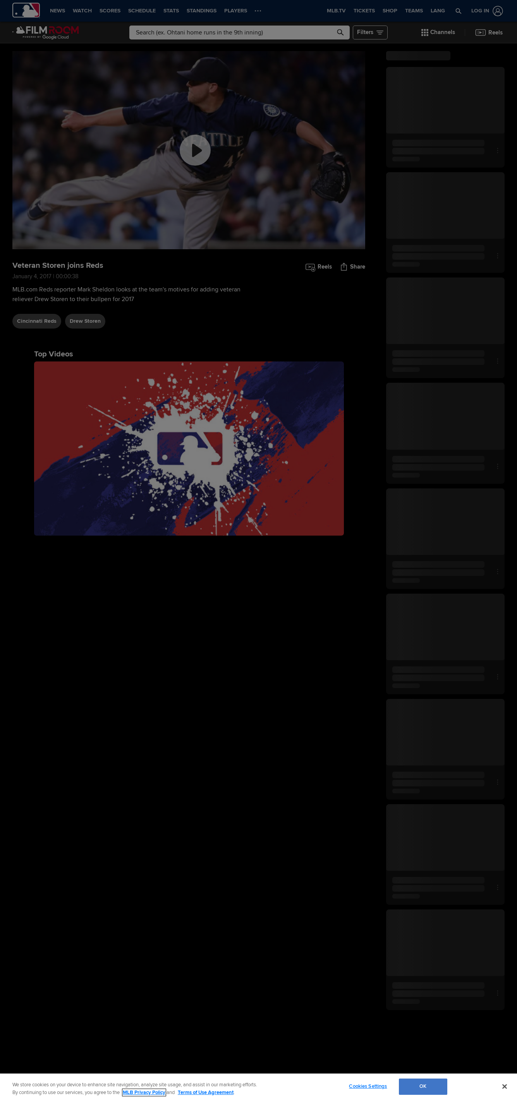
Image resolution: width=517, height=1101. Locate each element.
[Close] (504, 1086)
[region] (258, 1087)
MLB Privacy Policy (144, 1092)
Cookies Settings (368, 1086)
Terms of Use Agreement (206, 1092)
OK (422, 1086)
